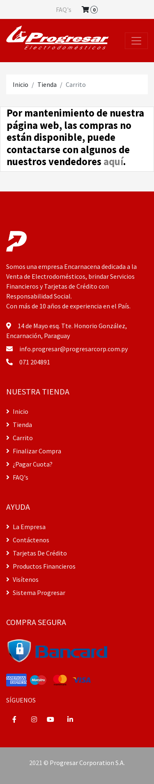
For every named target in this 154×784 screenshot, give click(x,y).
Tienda (47, 84)
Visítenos (22, 579)
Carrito (19, 438)
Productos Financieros (41, 566)
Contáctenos (27, 540)
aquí (113, 161)
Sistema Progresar (35, 592)
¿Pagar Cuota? (29, 464)
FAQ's (63, 9)
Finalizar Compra (33, 451)
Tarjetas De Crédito (36, 553)
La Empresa (26, 527)
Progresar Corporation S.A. (87, 762)
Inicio (20, 84)
